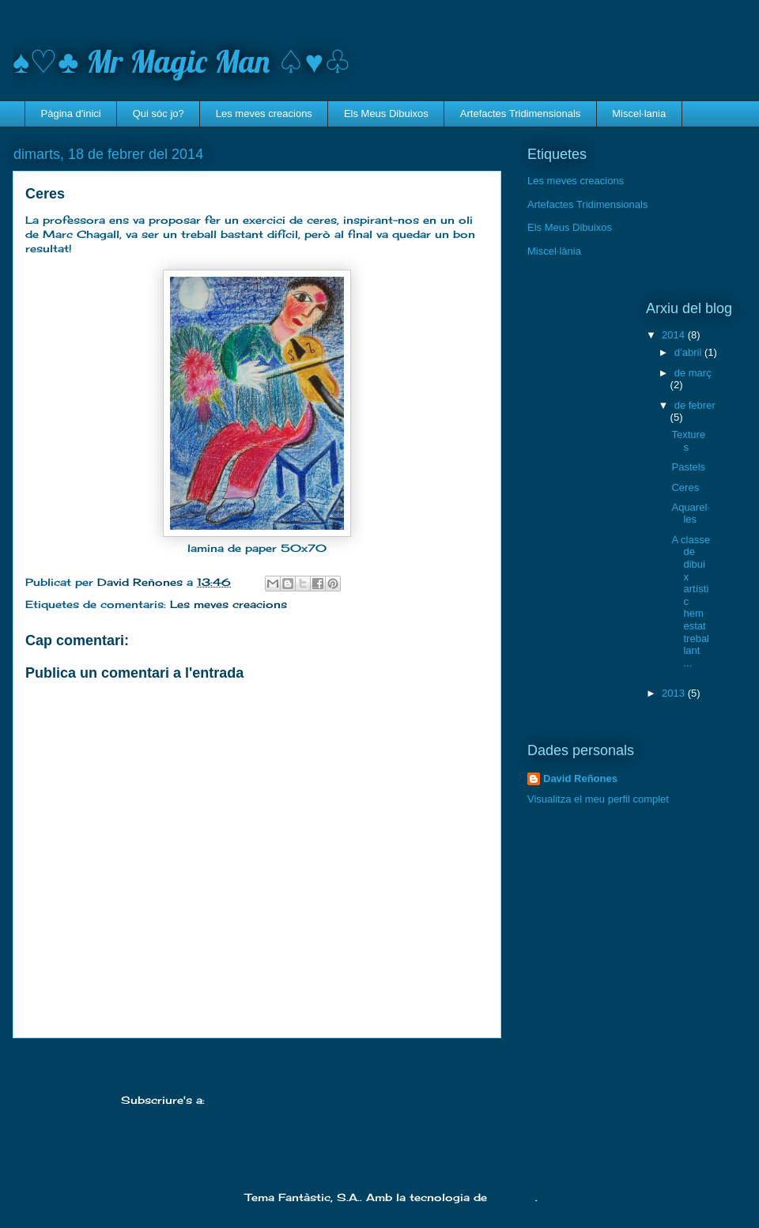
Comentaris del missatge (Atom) (301, 1100)
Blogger (513, 1197)
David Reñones (580, 778)
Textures (688, 441)
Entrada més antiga (422, 1059)
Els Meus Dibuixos (386, 113)
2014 (675, 335)
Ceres (685, 487)
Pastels (688, 467)
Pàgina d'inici (71, 113)
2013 (675, 693)
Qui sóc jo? (158, 113)
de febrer (695, 405)
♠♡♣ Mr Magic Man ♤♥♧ (182, 61)
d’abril (689, 352)
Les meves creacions (264, 113)
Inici (258, 1059)
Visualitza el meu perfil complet (598, 799)
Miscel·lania (639, 113)
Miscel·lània (554, 251)
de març (693, 373)
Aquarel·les (690, 513)
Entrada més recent (92, 1059)
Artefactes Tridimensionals (520, 113)
